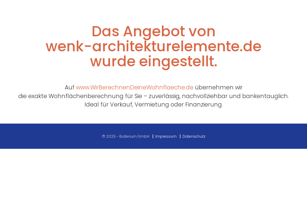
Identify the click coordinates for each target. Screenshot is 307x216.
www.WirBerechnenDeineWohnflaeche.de (134, 87)
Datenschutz (194, 136)
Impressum (166, 136)
